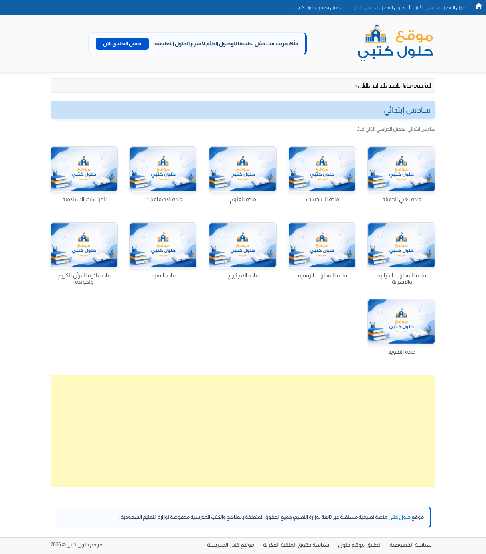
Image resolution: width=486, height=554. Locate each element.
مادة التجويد (401, 351)
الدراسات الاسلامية (84, 199)
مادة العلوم (243, 199)
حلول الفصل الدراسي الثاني (378, 7)
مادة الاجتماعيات (163, 199)
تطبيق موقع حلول (359, 545)
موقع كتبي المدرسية (230, 545)
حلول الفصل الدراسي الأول (439, 7)
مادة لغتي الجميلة (401, 199)
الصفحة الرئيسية (479, 6)
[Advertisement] (243, 431)
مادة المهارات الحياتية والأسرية (401, 278)
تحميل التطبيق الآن (122, 44)
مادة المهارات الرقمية (322, 275)
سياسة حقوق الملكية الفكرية (296, 545)
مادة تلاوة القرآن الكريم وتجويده (84, 278)
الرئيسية (422, 85)
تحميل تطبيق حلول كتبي (318, 7)
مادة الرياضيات (322, 199)
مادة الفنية (164, 275)
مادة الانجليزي (243, 275)
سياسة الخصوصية (410, 545)
